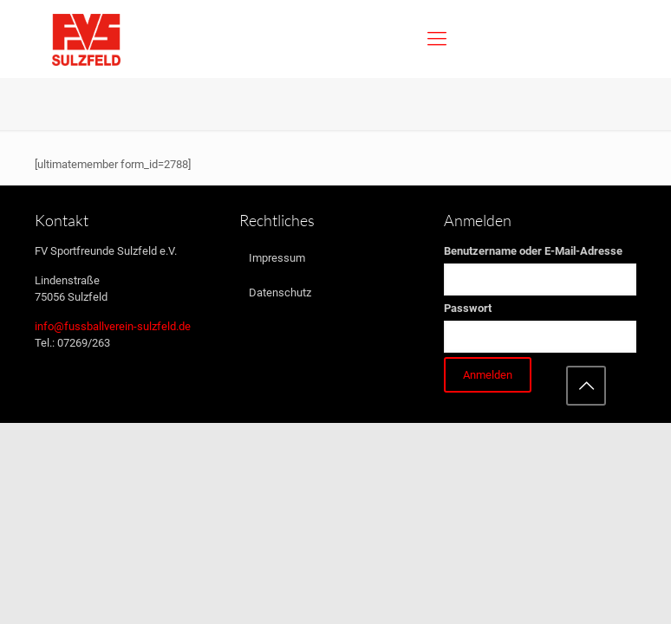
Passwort (468, 308)
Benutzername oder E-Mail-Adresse (533, 250)
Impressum (277, 257)
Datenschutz (280, 292)
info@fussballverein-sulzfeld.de (113, 326)
